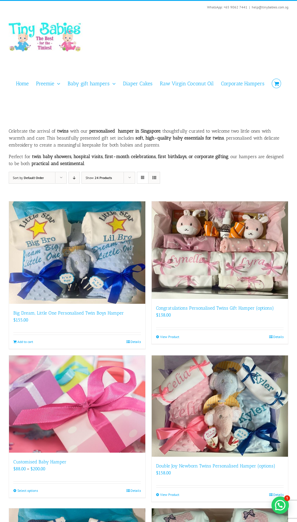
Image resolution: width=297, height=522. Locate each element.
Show (99, 178)
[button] (280, 505)
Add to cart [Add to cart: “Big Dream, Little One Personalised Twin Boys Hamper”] (25, 341)
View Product (169, 337)
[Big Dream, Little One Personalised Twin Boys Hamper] (77, 252)
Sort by (28, 178)
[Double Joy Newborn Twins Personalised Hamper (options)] (220, 406)
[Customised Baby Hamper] (77, 404)
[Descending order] (74, 178)
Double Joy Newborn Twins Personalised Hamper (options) (215, 466)
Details (136, 341)
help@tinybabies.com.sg (270, 7)
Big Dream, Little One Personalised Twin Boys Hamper (68, 313)
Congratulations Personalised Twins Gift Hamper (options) (215, 308)
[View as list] (154, 177)
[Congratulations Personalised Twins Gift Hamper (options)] (220, 250)
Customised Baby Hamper (39, 462)
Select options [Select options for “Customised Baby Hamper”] (27, 490)
